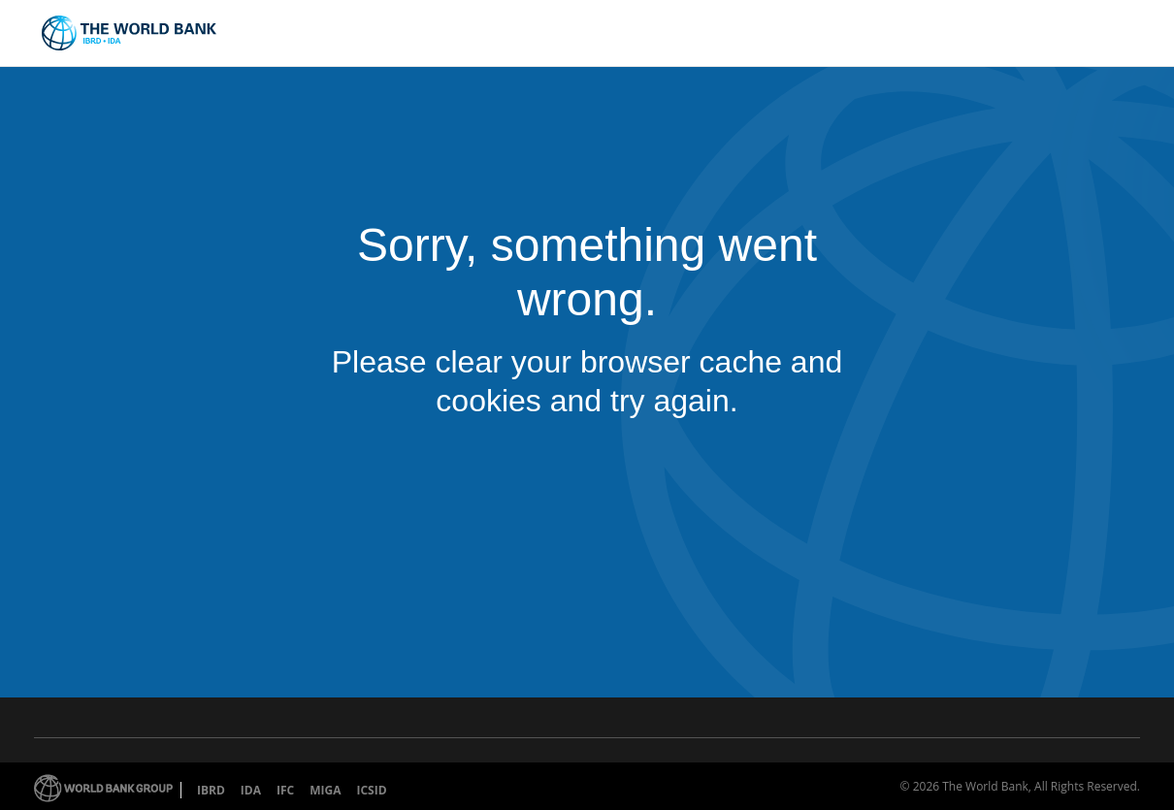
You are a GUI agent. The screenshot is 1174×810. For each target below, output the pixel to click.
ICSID (371, 790)
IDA (251, 790)
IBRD (211, 790)
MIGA (325, 790)
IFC (285, 790)
